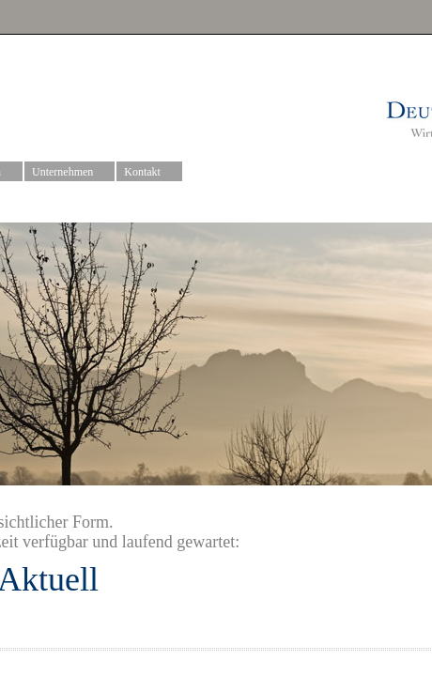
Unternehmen (70, 172)
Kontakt (150, 172)
